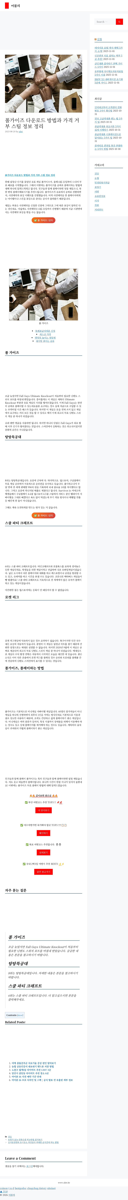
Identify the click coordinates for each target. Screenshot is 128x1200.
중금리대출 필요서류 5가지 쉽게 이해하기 (108, 128)
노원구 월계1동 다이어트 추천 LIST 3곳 (31, 1069)
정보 (97, 205)
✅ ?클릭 (43, 220)
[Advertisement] (43, 31)
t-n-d (11, 1188)
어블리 (15, 5)
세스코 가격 (45, 334)
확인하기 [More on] (43, 833)
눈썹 (97, 178)
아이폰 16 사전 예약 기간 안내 (26, 1076)
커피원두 (99, 209)
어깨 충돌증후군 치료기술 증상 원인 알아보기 (34, 1063)
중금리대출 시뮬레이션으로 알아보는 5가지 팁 (108, 136)
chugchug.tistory (36, 1188)
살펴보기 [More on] (43, 852)
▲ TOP (4, 1191)
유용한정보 (100, 196)
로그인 (29, 1166)
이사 (97, 200)
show (20, 1015)
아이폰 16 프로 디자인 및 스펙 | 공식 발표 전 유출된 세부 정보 (42, 1080)
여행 (97, 191)
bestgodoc (20, 1188)
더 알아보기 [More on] (43, 810)
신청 (99, 39)
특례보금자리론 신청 (45, 330)
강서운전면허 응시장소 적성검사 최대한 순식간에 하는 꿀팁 (33, 1142)
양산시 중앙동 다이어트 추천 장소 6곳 (30, 1073)
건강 (10, 1136)
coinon (4, 1188)
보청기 (98, 187)
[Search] (119, 22)
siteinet (51, 1188)
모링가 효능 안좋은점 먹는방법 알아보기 (25, 1139)
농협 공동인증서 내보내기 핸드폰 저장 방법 (33, 1066)
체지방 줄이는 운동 (45, 341)
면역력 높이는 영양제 (45, 337)
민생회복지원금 (102, 182)
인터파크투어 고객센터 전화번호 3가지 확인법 (108, 109)
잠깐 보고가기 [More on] (43, 871)
